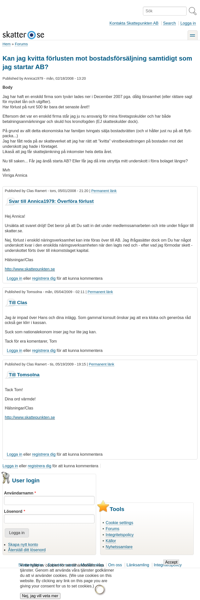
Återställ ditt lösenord (27, 550)
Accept (171, 565)
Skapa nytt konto (23, 544)
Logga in (188, 23)
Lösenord (13, 511)
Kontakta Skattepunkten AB (133, 23)
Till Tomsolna (24, 374)
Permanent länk (104, 191)
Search (169, 23)
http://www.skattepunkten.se (30, 269)
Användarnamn (18, 493)
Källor (111, 541)
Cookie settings (119, 523)
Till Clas (18, 302)
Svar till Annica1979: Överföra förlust (51, 201)
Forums (21, 44)
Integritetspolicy (120, 535)
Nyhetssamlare (119, 547)
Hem (7, 44)
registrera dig (44, 278)
